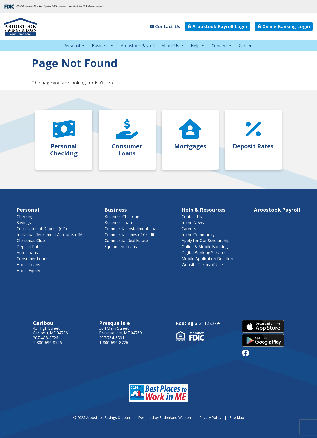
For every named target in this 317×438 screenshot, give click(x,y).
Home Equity (28, 270)
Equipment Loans (121, 246)
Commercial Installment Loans (133, 228)
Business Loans (119, 222)
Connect (219, 45)
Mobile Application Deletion (207, 258)
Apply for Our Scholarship (206, 240)
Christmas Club (31, 240)
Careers (246, 45)
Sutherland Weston (175, 417)
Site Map (237, 417)
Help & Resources (204, 209)
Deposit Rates (30, 246)
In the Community (198, 234)
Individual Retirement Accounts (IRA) (50, 234)
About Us (170, 45)
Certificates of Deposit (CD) (42, 228)
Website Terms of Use (202, 264)
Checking (25, 216)
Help (195, 45)
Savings (24, 222)
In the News (193, 222)
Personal (71, 45)
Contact (165, 26)
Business (100, 45)
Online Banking (284, 26)
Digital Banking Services (204, 252)
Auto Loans (27, 252)
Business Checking (122, 216)
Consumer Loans (32, 258)
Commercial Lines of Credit (129, 234)
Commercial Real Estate (126, 240)
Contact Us (192, 216)
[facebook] (245, 352)
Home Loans (28, 264)
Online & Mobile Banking (205, 246)
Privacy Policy (210, 417)
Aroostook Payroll (217, 26)
